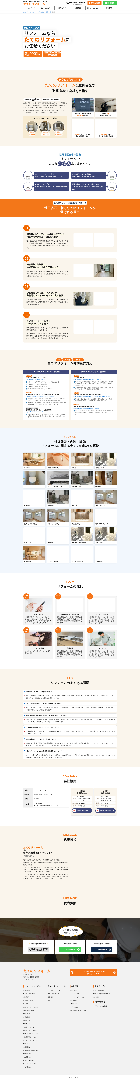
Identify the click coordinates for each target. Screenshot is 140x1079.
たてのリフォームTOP (29, 12)
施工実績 (78, 8)
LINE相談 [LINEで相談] (110, 3)
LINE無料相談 (70, 949)
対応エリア (62, 8)
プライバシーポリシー (78, 1007)
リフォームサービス (77, 997)
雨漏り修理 (27, 1053)
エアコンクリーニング (31, 1007)
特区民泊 (27, 1014)
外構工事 (27, 1020)
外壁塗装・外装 (29, 1010)
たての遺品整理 (99, 990)
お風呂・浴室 (28, 1000)
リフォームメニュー (93, 8)
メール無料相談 (101, 949)
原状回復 (27, 1047)
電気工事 (27, 1017)
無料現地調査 (95, 3)
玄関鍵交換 (27, 1067)
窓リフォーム (28, 1044)
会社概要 (109, 8)
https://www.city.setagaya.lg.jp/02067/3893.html (87, 408)
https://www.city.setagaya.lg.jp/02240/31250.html (87, 379)
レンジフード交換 (30, 1063)
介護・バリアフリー (30, 994)
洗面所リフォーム (30, 1037)
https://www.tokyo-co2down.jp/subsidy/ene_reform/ (40, 396)
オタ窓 (96, 997)
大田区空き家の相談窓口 (102, 994)
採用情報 (74, 1000)
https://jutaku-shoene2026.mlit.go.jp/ (36, 379)
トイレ (26, 1004)
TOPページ (31, 8)
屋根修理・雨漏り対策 (31, 1050)
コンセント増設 (29, 1060)
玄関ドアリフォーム (30, 1040)
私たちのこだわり (47, 8)
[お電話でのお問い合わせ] (76, 3)
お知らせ (74, 1004)
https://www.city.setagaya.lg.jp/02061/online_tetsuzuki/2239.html (92, 396)
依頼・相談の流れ (53, 994)
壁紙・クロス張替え (30, 1030)
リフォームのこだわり (55, 990)
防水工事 (27, 1024)
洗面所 (26, 997)
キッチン (27, 990)
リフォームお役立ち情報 (79, 1010)
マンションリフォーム (31, 1033)
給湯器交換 (27, 1057)
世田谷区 (48, 12)
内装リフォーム (29, 1027)
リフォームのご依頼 (100, 1006)
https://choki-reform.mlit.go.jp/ (34, 412)
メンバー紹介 (75, 994)
